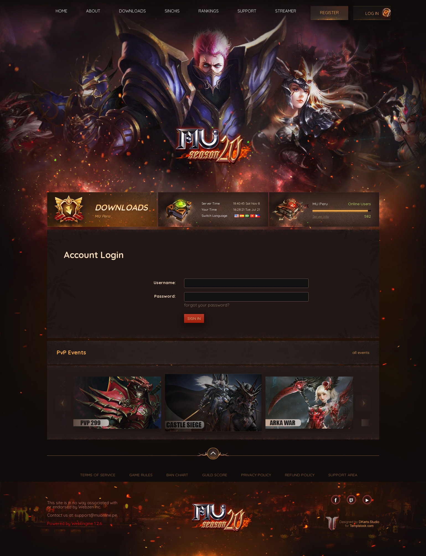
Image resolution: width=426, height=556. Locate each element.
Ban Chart (177, 474)
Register (329, 12)
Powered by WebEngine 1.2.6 (74, 523)
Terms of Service (97, 474)
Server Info (321, 216)
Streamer (285, 11)
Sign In (194, 318)
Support (246, 11)
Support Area (342, 474)
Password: (165, 296)
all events (361, 352)
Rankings (208, 11)
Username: (165, 282)
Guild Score (214, 474)
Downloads (132, 11)
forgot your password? (206, 305)
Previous (63, 403)
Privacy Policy (256, 474)
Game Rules (141, 474)
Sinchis (172, 11)
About (93, 11)
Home (61, 11)
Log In (372, 13)
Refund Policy (299, 474)
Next (363, 403)
